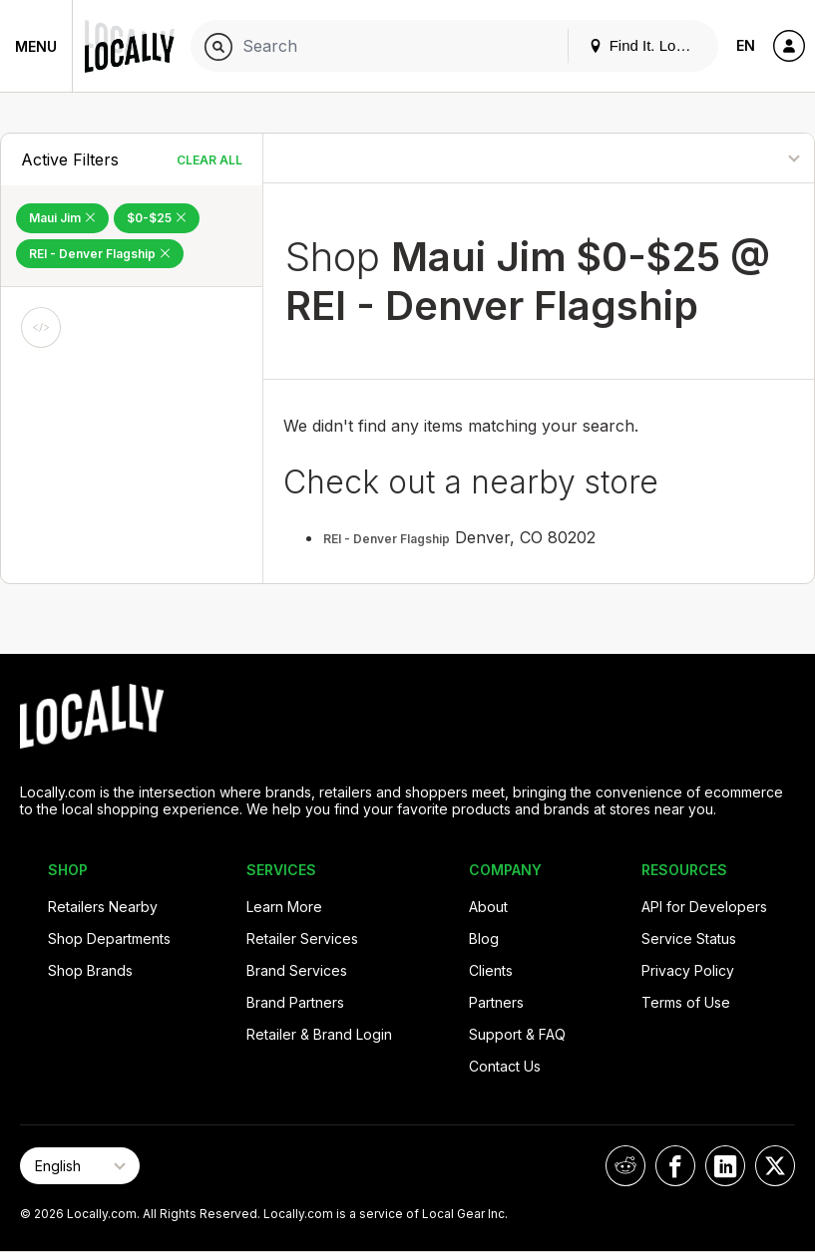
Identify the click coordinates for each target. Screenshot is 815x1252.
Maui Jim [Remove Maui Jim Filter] (62, 217)
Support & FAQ (517, 1034)
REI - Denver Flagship (386, 538)
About (488, 906)
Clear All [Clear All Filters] (209, 160)
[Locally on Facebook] (675, 1165)
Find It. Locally (647, 45)
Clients (491, 970)
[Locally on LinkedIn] (725, 1165)
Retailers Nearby (103, 906)
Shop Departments (109, 938)
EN (745, 45)
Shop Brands (90, 970)
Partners (496, 1002)
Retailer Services (302, 938)
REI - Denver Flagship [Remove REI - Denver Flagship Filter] (100, 253)
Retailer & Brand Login (319, 1034)
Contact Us (505, 1066)
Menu (36, 46)
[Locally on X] (775, 1165)
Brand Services (296, 970)
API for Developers (704, 906)
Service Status (688, 938)
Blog (484, 938)
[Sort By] (726, 158)
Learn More (284, 906)
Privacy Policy (687, 970)
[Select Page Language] (80, 1165)
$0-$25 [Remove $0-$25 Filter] (157, 217)
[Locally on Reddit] (625, 1165)
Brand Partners (295, 1002)
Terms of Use (685, 1002)
